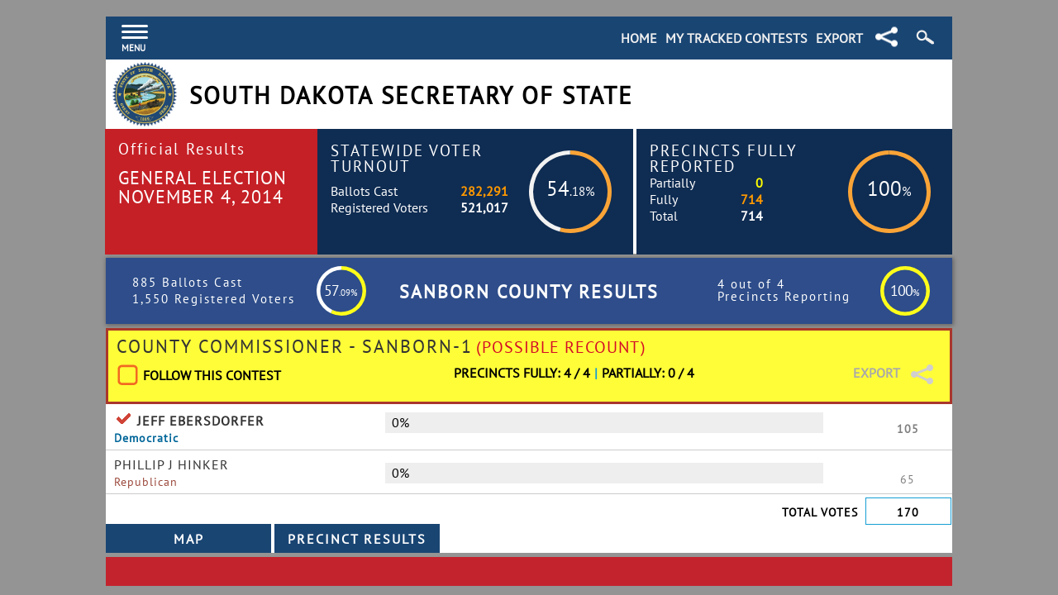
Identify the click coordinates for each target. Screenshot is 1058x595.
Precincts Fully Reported (724, 158)
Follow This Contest (212, 375)
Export (839, 38)
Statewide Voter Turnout (407, 158)
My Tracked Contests (736, 38)
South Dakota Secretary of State (411, 95)
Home (639, 38)
